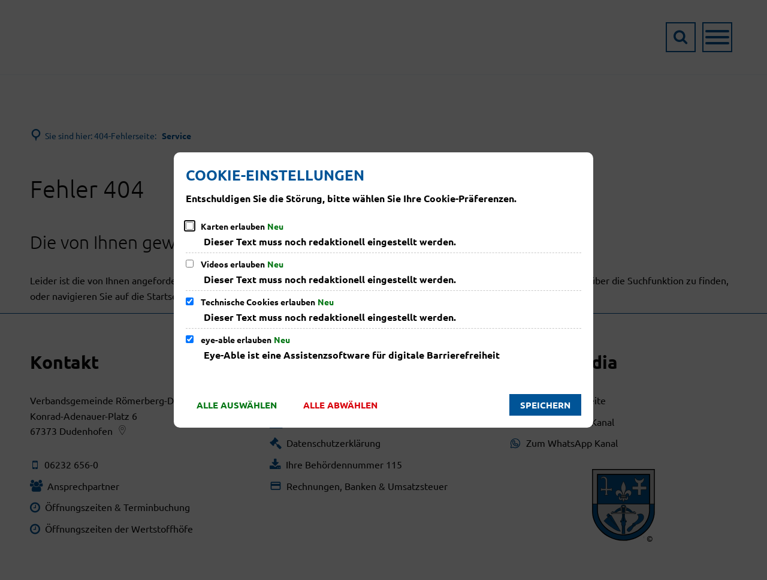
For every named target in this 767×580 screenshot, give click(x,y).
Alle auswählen (237, 405)
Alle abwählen (340, 405)
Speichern (545, 405)
